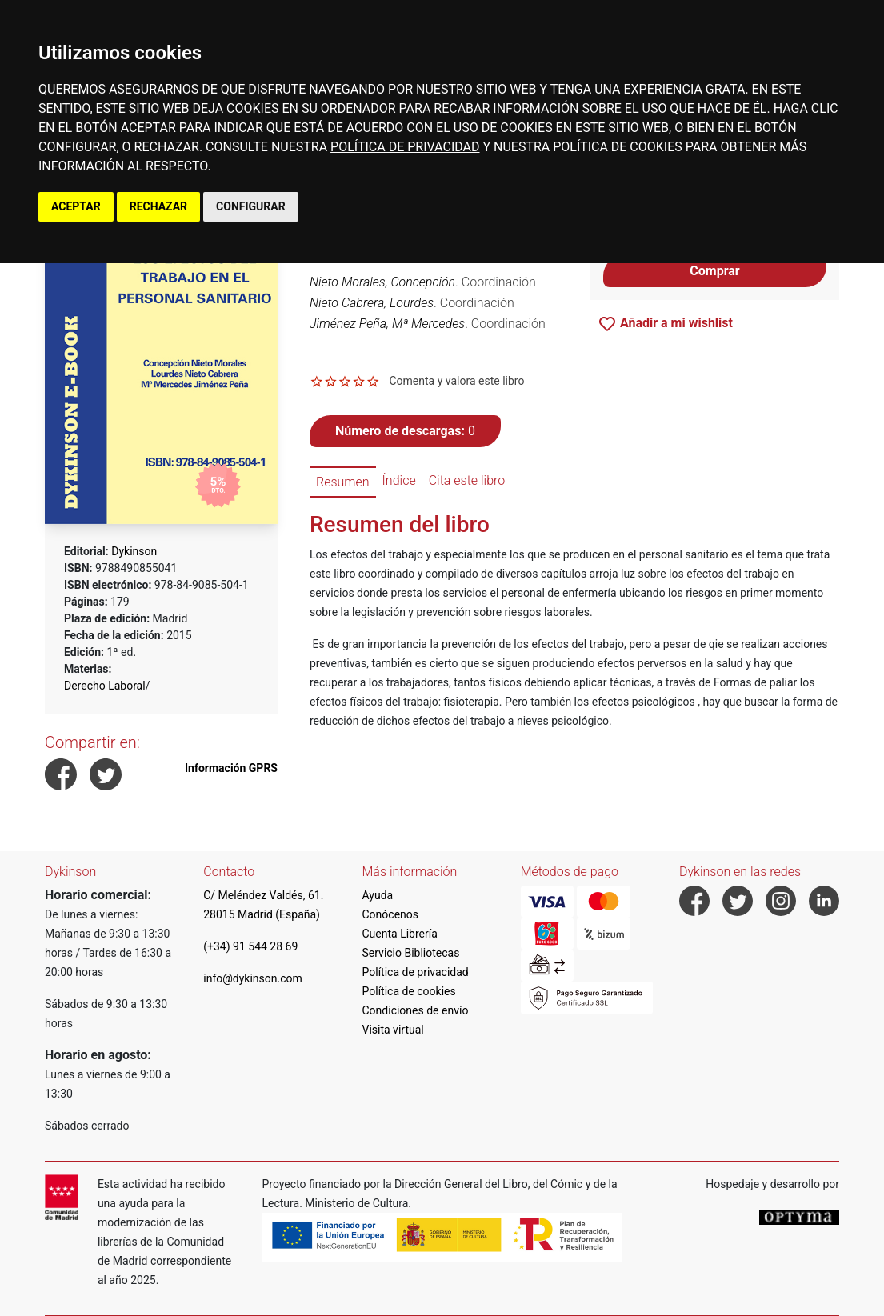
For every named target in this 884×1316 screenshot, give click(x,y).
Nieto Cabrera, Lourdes (372, 302)
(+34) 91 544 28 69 (250, 946)
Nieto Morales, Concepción (382, 282)
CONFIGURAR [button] (251, 206)
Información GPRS (231, 768)
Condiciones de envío (415, 1010)
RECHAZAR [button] (158, 206)
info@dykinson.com (252, 978)
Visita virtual (393, 1029)
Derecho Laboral (105, 685)
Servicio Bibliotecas (411, 952)
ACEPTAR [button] (76, 206)
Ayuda (378, 895)
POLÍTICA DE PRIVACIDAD (404, 146)
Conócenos (390, 914)
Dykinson (134, 551)
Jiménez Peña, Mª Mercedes (387, 323)
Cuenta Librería (400, 933)
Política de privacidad (415, 972)
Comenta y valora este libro (456, 380)
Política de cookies (409, 991)
